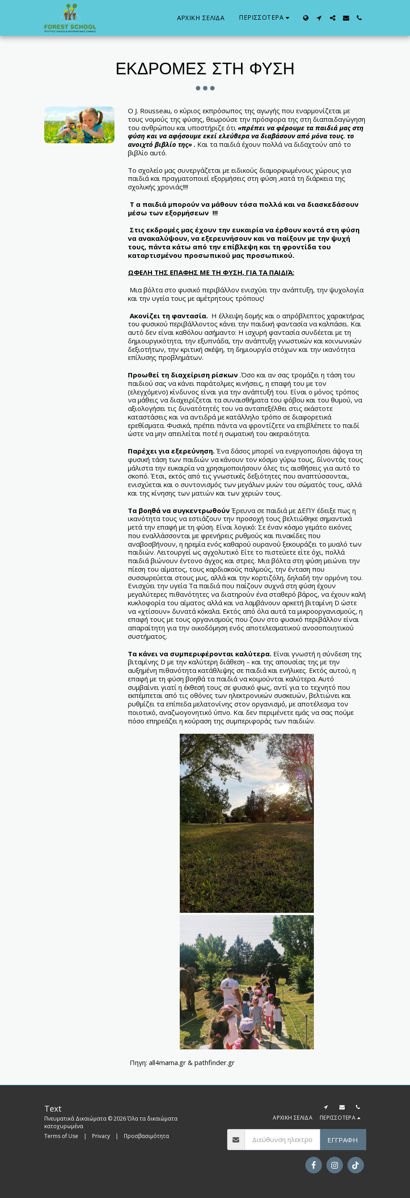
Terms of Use (61, 1136)
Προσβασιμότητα (146, 1136)
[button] (319, 18)
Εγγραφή (342, 1139)
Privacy (101, 1136)
